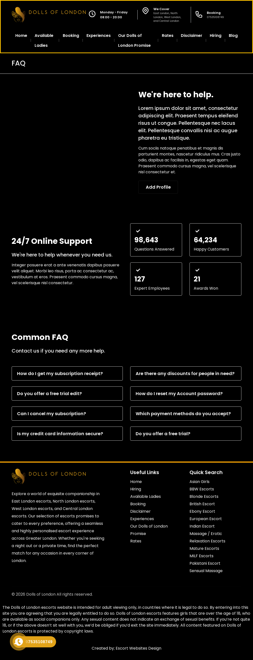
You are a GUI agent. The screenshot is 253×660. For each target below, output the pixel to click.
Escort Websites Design (138, 648)
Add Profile (158, 187)
